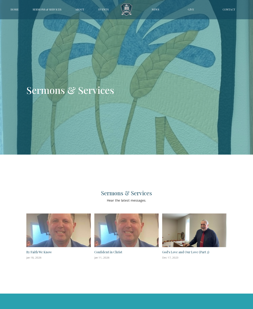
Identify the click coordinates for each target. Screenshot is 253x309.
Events (103, 9)
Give (191, 9)
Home (15, 9)
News (155, 9)
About (79, 9)
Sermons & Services (47, 9)
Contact (229, 9)
